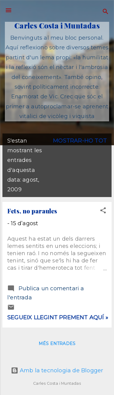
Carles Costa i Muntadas (57, 25)
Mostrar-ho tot (80, 140)
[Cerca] (105, 12)
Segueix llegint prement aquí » (57, 317)
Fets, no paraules (32, 211)
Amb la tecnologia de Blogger (57, 370)
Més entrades (57, 343)
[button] (103, 211)
